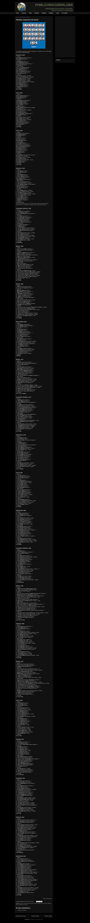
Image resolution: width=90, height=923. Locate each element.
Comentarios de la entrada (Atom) (36, 919)
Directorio (24, 13)
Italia (17, 904)
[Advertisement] (65, 36)
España (39, 903)
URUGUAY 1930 (20, 55)
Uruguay (25, 904)
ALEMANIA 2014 (20, 778)
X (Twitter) (44, 13)
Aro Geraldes (64, 13)
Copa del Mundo (34, 903)
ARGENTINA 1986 (21, 510)
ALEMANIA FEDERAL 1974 (23, 397)
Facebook (36, 13)
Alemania (22, 903)
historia (45, 903)
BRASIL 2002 (19, 661)
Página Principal (35, 916)
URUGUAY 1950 (20, 168)
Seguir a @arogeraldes (47, 898)
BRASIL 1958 (19, 246)
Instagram (51, 13)
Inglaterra (49, 903)
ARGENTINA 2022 (21, 856)
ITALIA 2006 (19, 700)
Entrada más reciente (21, 916)
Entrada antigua (48, 916)
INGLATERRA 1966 (21, 321)
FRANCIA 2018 (20, 817)
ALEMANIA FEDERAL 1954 (23, 208)
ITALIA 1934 (19, 93)
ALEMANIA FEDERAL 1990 (23, 548)
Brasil (29, 903)
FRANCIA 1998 (20, 623)
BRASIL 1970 (19, 359)
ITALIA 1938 (19, 130)
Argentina (26, 903)
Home (17, 13)
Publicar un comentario (22, 910)
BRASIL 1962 (19, 284)
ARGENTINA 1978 (21, 435)
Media (30, 13)
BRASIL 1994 (19, 586)
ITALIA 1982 (19, 472)
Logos (57, 13)
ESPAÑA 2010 (20, 739)
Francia (42, 903)
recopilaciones (21, 904)
